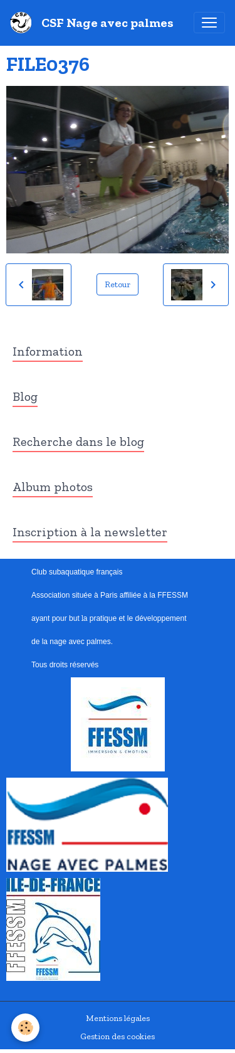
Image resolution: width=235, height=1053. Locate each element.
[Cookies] (25, 1027)
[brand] (94, 22)
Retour (117, 284)
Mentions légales (118, 1018)
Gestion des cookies (117, 1036)
